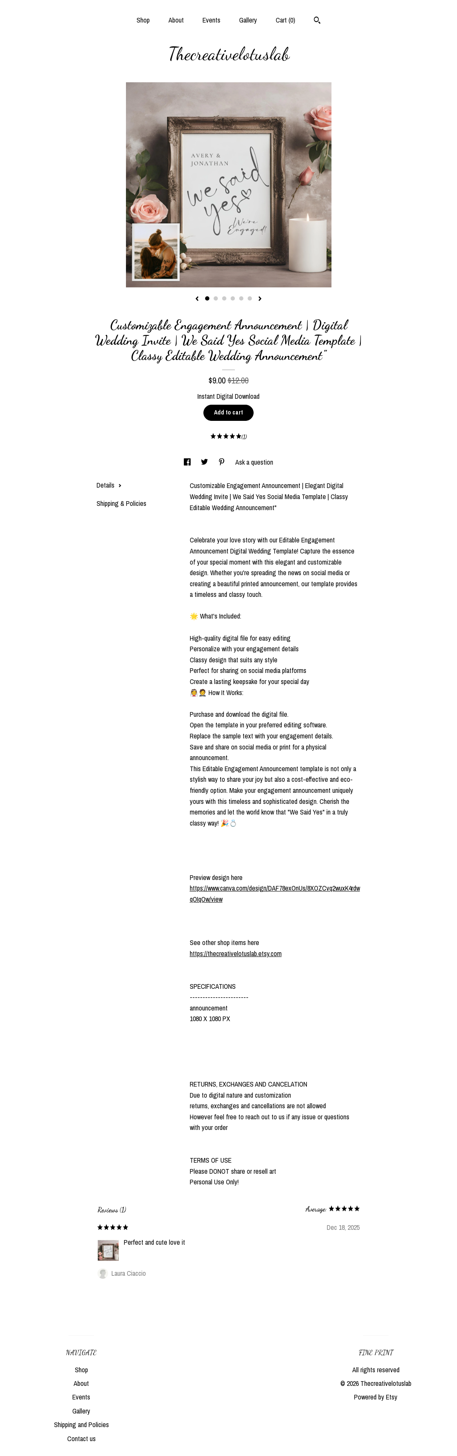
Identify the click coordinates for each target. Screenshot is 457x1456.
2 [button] (216, 298)
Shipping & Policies (121, 503)
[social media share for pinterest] (222, 462)
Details (109, 485)
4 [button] (233, 298)
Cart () (285, 20)
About (176, 20)
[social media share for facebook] (188, 462)
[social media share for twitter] (205, 462)
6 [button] (250, 298)
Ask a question (254, 462)
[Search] (317, 21)
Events (211, 20)
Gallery (248, 20)
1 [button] (207, 298)
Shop (143, 20)
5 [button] (241, 298)
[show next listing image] (260, 299)
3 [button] (224, 298)
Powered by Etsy (375, 1397)
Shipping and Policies (81, 1424)
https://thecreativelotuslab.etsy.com (236, 953)
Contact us (81, 1438)
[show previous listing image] (197, 299)
